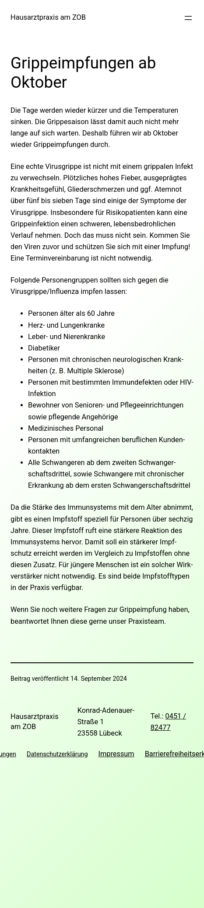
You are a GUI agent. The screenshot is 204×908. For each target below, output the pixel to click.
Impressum (116, 754)
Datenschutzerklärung (57, 754)
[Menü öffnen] (188, 18)
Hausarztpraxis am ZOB (48, 17)
